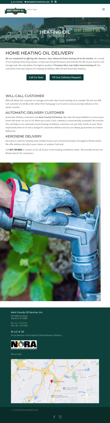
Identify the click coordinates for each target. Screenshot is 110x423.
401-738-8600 (21, 323)
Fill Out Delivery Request (66, 77)
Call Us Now (36, 77)
